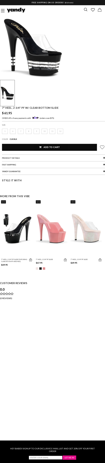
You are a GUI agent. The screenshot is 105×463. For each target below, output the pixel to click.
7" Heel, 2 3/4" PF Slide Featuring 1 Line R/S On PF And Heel (14, 260)
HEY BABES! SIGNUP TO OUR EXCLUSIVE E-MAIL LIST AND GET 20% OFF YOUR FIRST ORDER (52, 449)
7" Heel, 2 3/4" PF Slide (44, 259)
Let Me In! (69, 458)
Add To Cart (49, 147)
